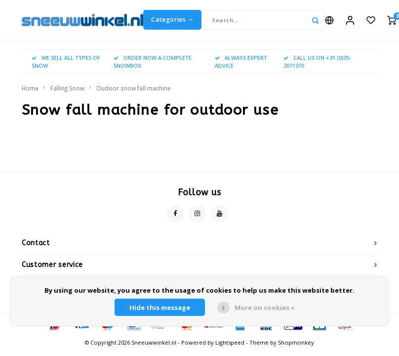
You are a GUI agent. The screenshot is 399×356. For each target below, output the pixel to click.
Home (30, 88)
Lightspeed (229, 342)
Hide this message (159, 307)
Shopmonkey (296, 342)
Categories (172, 19)
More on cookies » (265, 307)
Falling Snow (67, 88)
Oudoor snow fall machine (133, 88)
